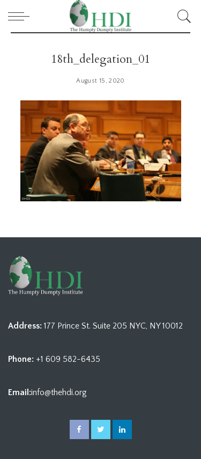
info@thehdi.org (59, 392)
